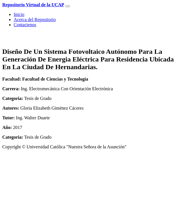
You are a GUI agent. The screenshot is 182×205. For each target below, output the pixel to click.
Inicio (19, 14)
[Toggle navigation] (67, 6)
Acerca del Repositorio (35, 19)
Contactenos (25, 24)
